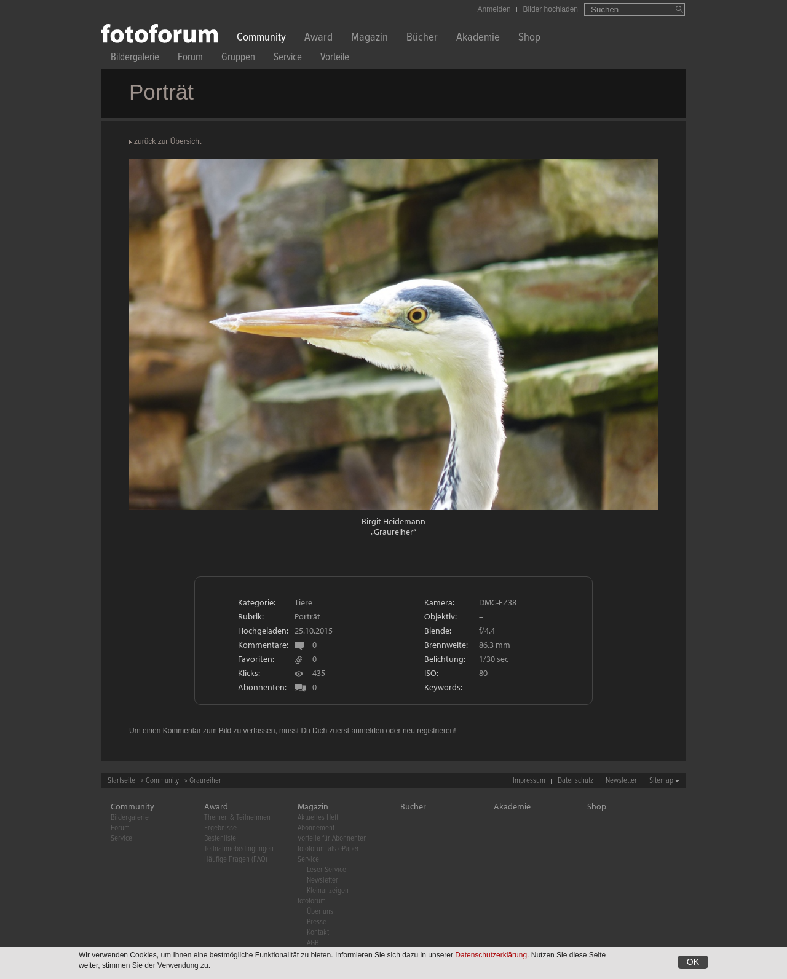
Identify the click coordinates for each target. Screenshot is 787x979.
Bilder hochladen (550, 9)
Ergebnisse (220, 828)
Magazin (369, 38)
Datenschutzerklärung (491, 956)
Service (288, 59)
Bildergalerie (135, 59)
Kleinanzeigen (328, 891)
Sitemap (661, 781)
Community (261, 38)
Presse (316, 922)
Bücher (422, 38)
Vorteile (334, 59)
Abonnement (316, 828)
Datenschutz (575, 781)
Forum (190, 59)
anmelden (367, 730)
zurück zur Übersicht (167, 141)
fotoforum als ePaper (328, 849)
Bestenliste (220, 838)
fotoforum (312, 901)
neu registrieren (428, 730)
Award (318, 38)
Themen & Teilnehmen (237, 817)
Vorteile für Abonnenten (332, 838)
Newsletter (621, 781)
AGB (312, 943)
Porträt (307, 616)
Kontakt (318, 932)
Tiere (303, 602)
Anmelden (494, 9)
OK (693, 963)
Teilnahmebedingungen (239, 849)
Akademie (478, 38)
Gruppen (238, 59)
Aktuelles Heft (318, 817)
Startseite (121, 781)
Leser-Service (326, 870)
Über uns (320, 911)
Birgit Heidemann (393, 521)
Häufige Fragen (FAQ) (235, 859)
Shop (529, 38)
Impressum (529, 781)
